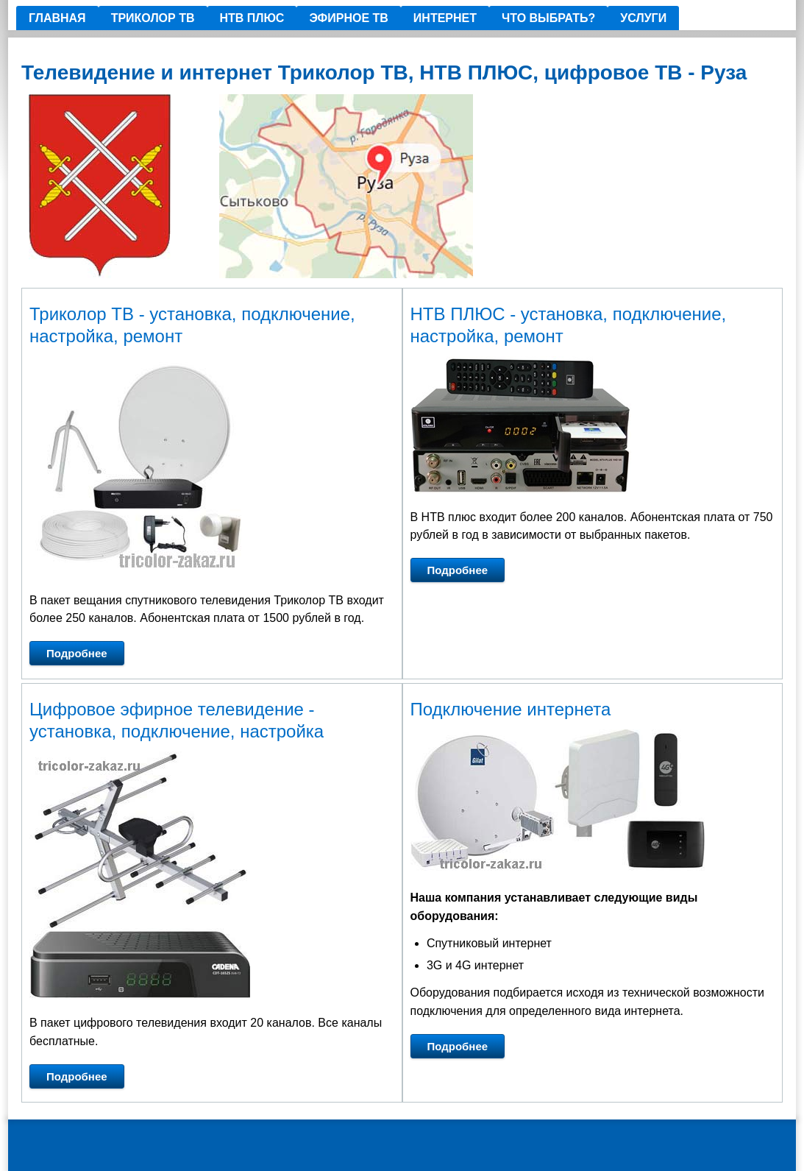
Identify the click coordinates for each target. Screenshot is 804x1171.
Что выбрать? (548, 18)
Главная (57, 18)
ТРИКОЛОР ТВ (153, 18)
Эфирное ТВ (348, 18)
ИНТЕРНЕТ (445, 18)
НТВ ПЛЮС (252, 18)
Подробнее (76, 653)
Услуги (643, 18)
